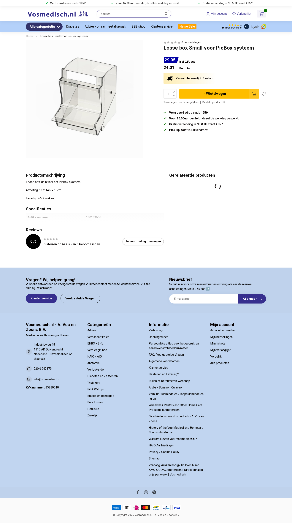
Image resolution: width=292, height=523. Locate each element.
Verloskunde (95, 369)
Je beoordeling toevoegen (143, 241)
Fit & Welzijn (95, 389)
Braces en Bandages (100, 396)
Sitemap (154, 458)
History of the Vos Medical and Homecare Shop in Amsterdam (176, 430)
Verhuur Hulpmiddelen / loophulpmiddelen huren (176, 396)
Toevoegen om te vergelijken (181, 102)
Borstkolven (95, 402)
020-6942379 (43, 368)
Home (30, 36)
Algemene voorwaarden (164, 361)
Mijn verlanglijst (220, 350)
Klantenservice (162, 26)
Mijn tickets (217, 343)
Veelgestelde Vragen (80, 298)
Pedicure (93, 409)
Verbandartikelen (98, 337)
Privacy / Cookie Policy (164, 452)
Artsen (91, 330)
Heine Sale (187, 26)
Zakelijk (92, 415)
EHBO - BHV (95, 343)
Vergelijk (216, 356)
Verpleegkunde (97, 350)
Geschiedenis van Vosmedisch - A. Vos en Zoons (176, 419)
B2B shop (138, 26)
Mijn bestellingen (221, 337)
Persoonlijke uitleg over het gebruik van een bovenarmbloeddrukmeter (174, 346)
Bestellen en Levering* (164, 374)
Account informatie (222, 330)
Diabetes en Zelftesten (102, 376)
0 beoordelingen (191, 42)
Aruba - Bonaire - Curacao (165, 387)
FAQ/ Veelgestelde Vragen (166, 354)
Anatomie (93, 363)
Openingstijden (158, 337)
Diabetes (72, 26)
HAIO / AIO (94, 356)
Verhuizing (156, 330)
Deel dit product (213, 102)
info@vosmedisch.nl (47, 379)
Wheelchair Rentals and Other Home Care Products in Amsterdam (175, 407)
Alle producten (219, 363)
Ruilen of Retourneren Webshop (169, 381)
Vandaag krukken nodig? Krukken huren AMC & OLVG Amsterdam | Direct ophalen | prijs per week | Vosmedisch (176, 469)
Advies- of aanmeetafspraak (105, 26)
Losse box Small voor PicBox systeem (64, 36)
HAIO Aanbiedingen (161, 445)
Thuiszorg (93, 383)
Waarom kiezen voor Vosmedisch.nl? (173, 439)
